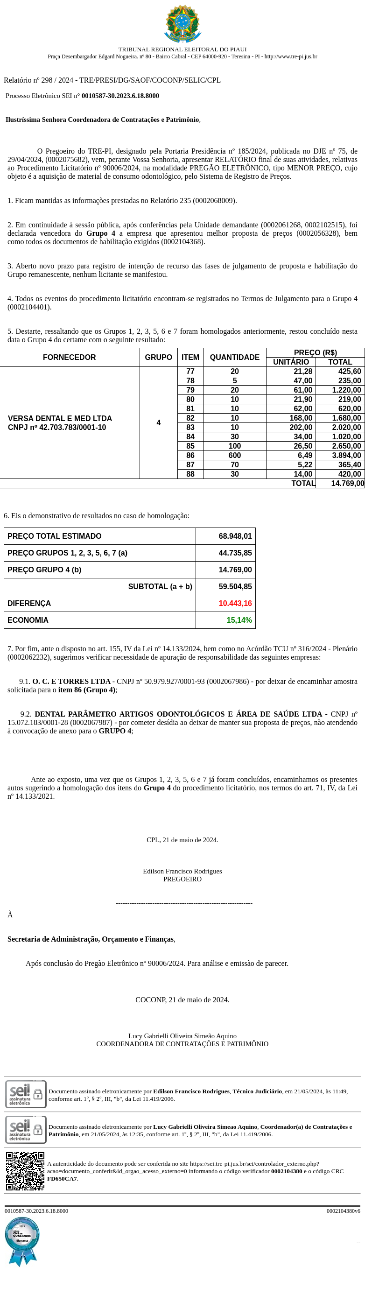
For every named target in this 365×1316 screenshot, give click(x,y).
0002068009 (214, 200)
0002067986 (227, 681)
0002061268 (282, 225)
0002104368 (182, 242)
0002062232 (28, 657)
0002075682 (66, 159)
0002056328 (317, 233)
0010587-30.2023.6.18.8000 (120, 95)
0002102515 (324, 225)
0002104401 (28, 307)
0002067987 (91, 722)
